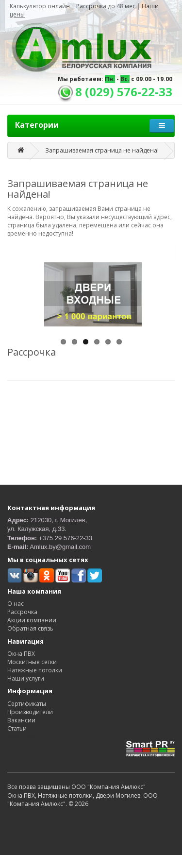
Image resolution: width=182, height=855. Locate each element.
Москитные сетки (32, 662)
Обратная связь (30, 628)
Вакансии (21, 720)
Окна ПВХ (21, 654)
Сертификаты (26, 704)
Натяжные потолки (34, 670)
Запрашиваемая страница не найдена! (102, 150)
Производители (30, 712)
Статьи (17, 728)
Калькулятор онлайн (40, 6)
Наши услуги (25, 678)
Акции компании (31, 620)
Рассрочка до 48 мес (105, 6)
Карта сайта (24, 737)
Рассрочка (22, 612)
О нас (15, 603)
